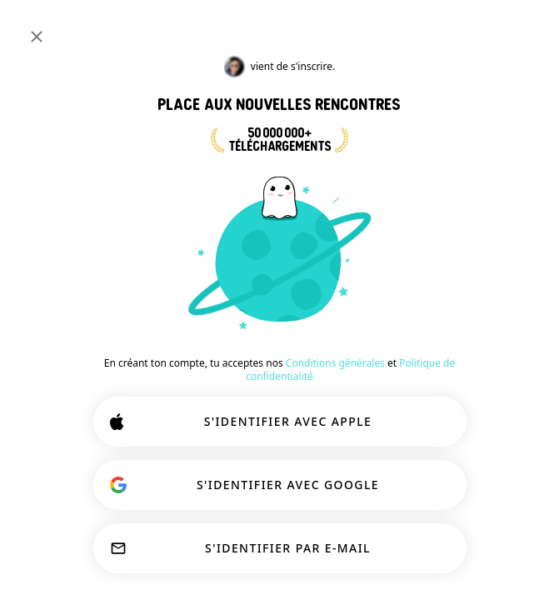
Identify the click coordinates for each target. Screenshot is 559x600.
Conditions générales (335, 363)
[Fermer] (37, 37)
